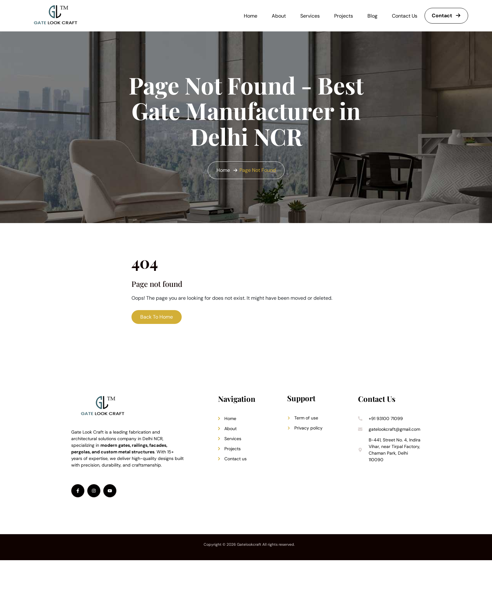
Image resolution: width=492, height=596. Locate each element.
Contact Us (404, 16)
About (279, 16)
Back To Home (156, 317)
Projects (343, 16)
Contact (446, 15)
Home (250, 16)
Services (310, 16)
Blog (372, 16)
